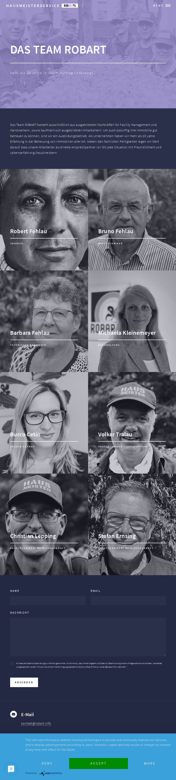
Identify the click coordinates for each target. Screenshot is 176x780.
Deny (47, 763)
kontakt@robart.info (36, 723)
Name (14, 591)
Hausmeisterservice (42, 5)
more (150, 763)
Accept (98, 763)
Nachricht (19, 612)
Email (96, 591)
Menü (158, 5)
